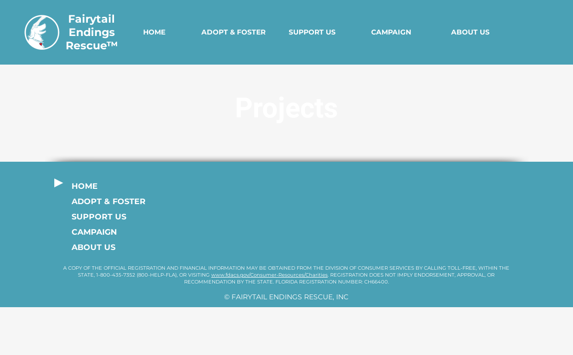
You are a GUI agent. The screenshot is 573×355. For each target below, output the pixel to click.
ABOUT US (93, 247)
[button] (233, 32)
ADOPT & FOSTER (106, 201)
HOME (85, 186)
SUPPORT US (99, 216)
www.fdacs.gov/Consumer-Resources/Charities (269, 275)
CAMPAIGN (94, 232)
